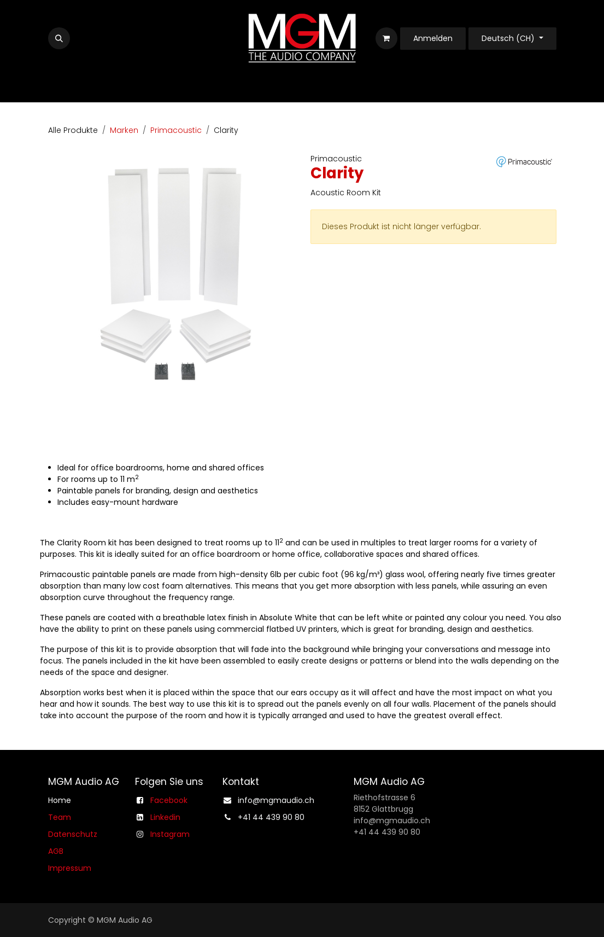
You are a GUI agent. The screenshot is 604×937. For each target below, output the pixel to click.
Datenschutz (72, 834)
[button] (59, 38)
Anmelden (433, 38)
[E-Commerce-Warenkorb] (386, 38)
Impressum (69, 868)
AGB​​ (55, 851)
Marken (124, 130)
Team (59, 817)
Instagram (170, 834)
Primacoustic (176, 130)
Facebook (168, 800)
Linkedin (165, 817)
